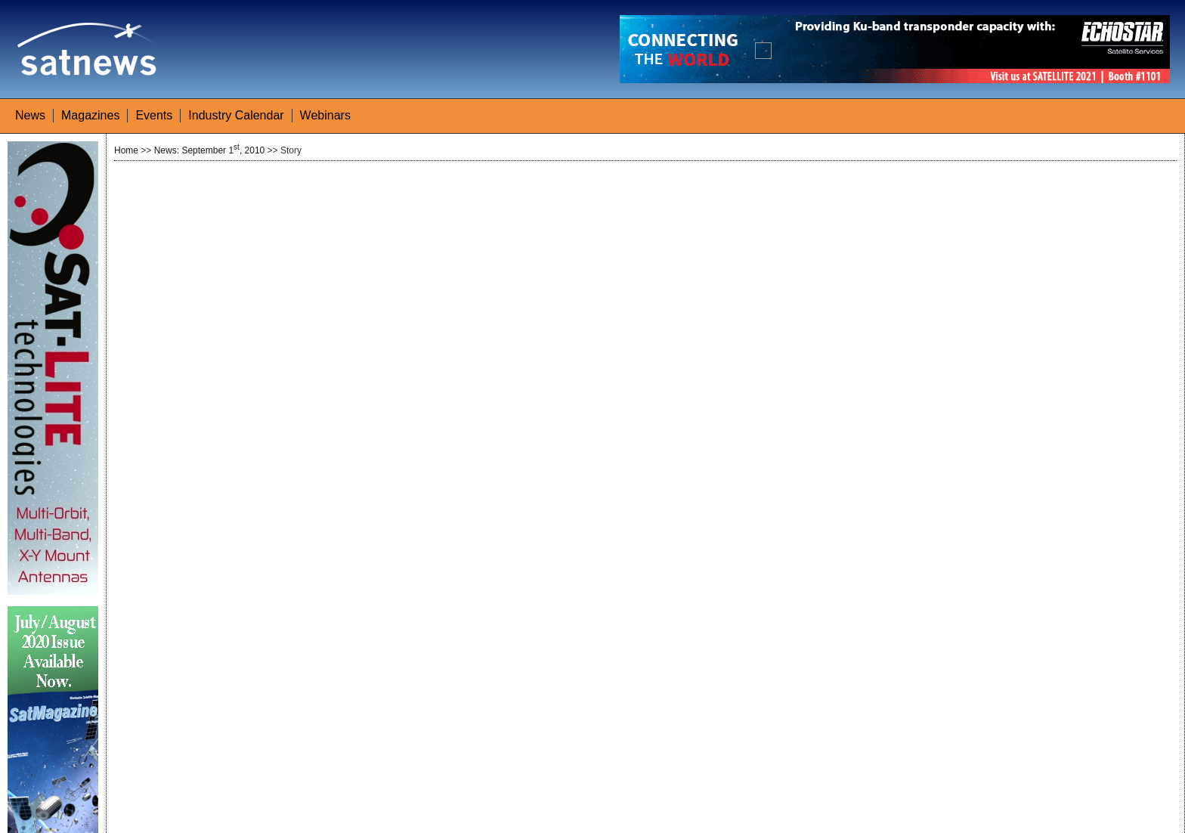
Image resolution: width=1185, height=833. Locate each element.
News (30, 115)
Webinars (325, 115)
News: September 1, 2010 (209, 150)
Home (126, 150)
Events (153, 115)
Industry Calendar (235, 115)
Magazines (90, 115)
